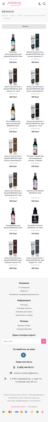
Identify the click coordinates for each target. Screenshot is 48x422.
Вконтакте (23, 355)
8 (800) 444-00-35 (25, 367)
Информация (24, 300)
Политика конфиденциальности (24, 294)
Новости (24, 291)
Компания (24, 283)
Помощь (24, 305)
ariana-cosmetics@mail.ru (26, 373)
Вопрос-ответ (24, 325)
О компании (24, 287)
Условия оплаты (24, 308)
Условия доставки (24, 311)
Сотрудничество (24, 329)
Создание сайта (18, 406)
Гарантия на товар (24, 315)
